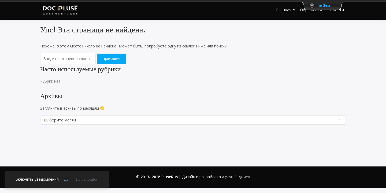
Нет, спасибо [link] (86, 179)
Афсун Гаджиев (236, 176)
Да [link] (66, 179)
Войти (323, 5)
